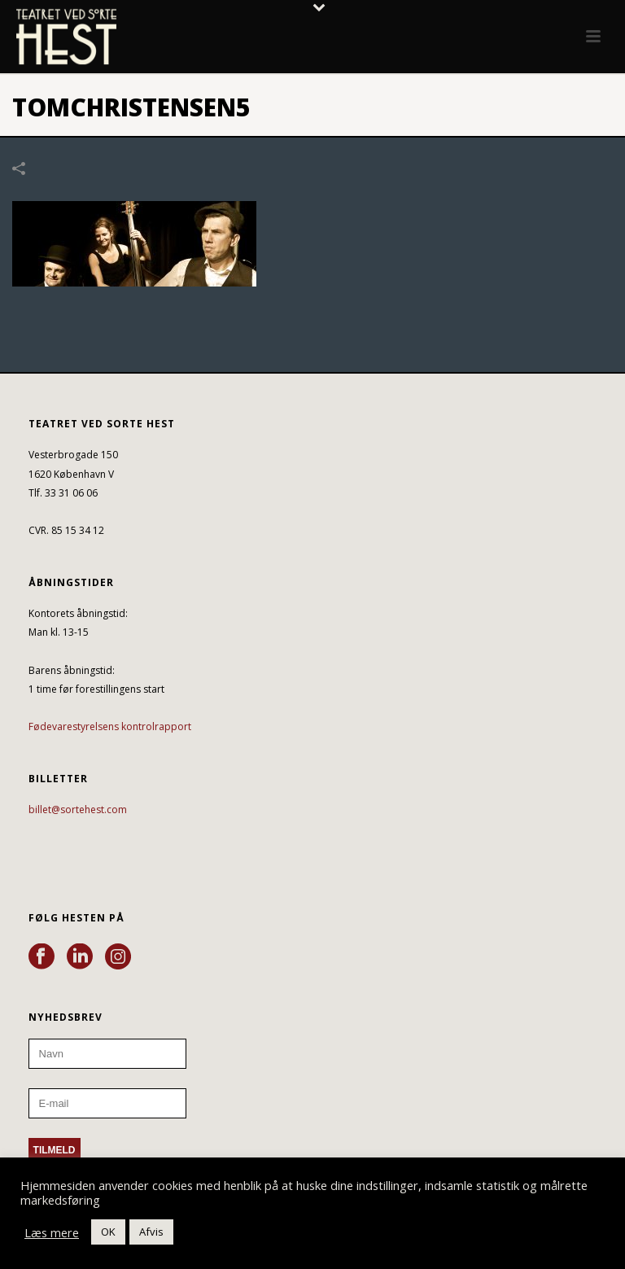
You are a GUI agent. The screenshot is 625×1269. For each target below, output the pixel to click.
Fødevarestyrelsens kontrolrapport (109, 726)
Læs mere (51, 1232)
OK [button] (108, 1231)
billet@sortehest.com (77, 809)
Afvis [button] (151, 1231)
